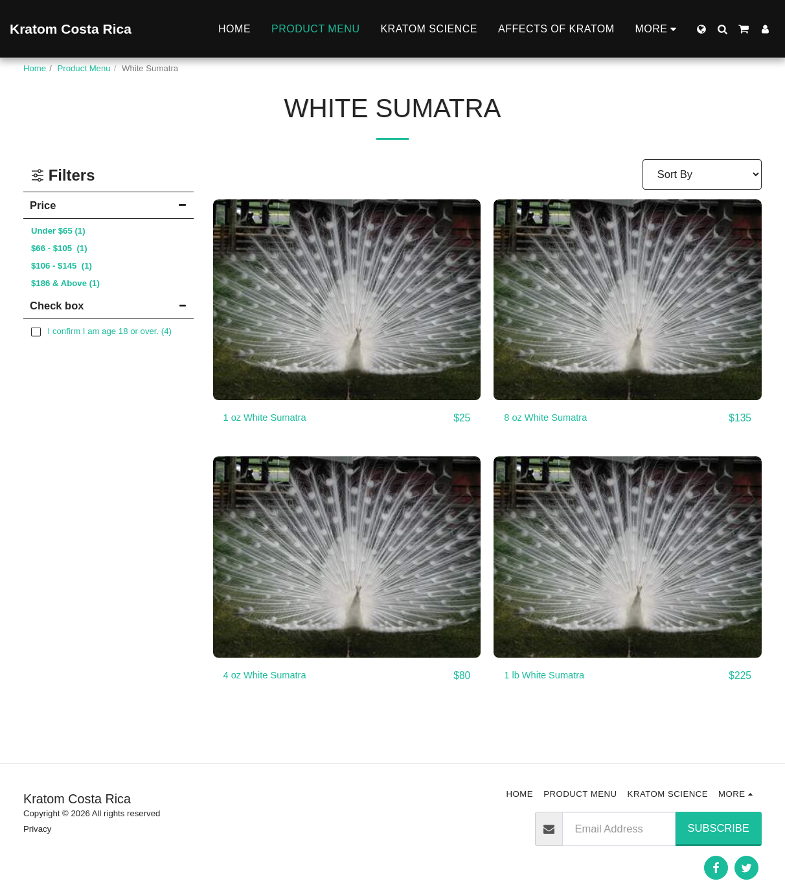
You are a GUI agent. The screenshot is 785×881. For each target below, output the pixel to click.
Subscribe (718, 828)
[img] (347, 299)
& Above (65, 283)
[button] (722, 29)
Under (58, 231)
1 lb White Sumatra (549, 676)
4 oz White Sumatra (270, 676)
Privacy (37, 829)
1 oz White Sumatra (270, 418)
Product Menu (84, 68)
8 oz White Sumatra (551, 418)
